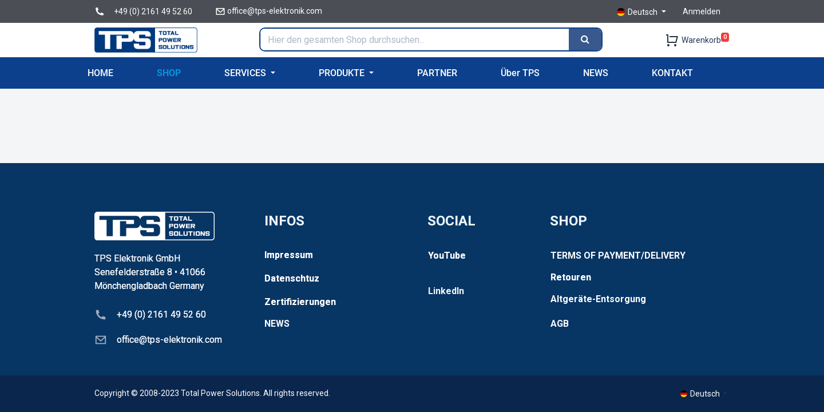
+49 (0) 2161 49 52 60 (153, 11)
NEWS (277, 323)
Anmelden (701, 11)
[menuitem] (100, 73)
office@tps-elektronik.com (274, 10)
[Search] (585, 39)
